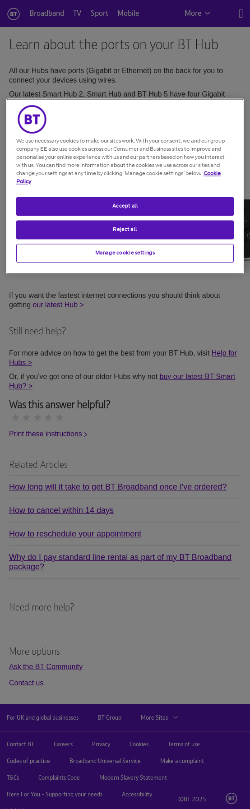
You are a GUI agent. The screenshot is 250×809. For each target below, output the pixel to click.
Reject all (125, 229)
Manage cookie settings (125, 253)
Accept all (125, 206)
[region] (125, 186)
